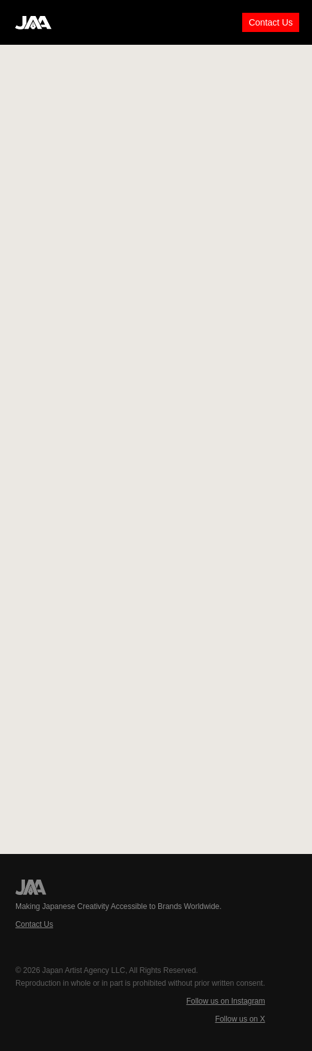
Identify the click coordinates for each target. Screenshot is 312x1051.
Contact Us (271, 22)
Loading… (156, 448)
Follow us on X (240, 1019)
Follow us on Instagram (225, 1001)
